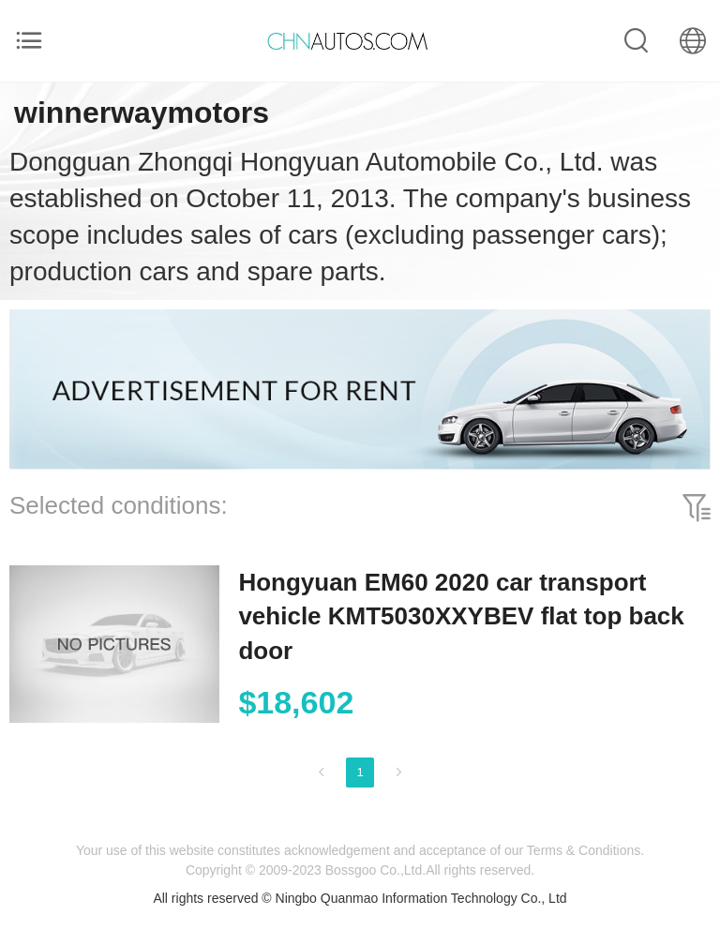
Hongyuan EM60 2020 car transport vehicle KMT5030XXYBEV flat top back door (460, 616)
